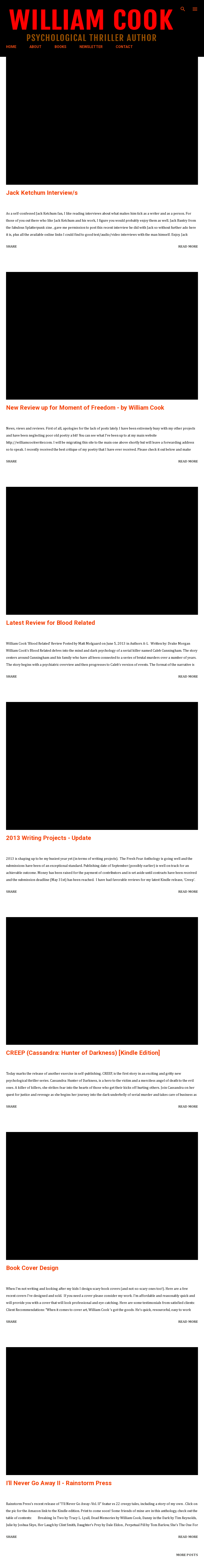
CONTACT (124, 47)
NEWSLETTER (91, 47)
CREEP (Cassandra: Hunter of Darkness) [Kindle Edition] (83, 1052)
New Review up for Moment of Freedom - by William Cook (85, 407)
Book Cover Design (32, 1267)
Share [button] (11, 246)
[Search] (183, 9)
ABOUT (35, 47)
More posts (187, 1555)
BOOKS (60, 47)
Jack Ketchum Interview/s (42, 192)
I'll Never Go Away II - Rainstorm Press (59, 1483)
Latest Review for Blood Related (50, 622)
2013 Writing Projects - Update (48, 837)
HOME (11, 47)
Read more (188, 246)
